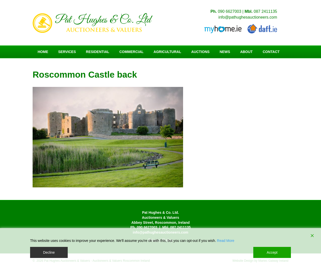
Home (43, 52)
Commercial (131, 52)
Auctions (200, 52)
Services (67, 52)
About (246, 52)
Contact (271, 52)
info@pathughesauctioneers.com (247, 17)
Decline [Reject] (49, 252)
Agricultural (167, 52)
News (225, 52)
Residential (97, 52)
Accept (272, 252)
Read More (225, 241)
